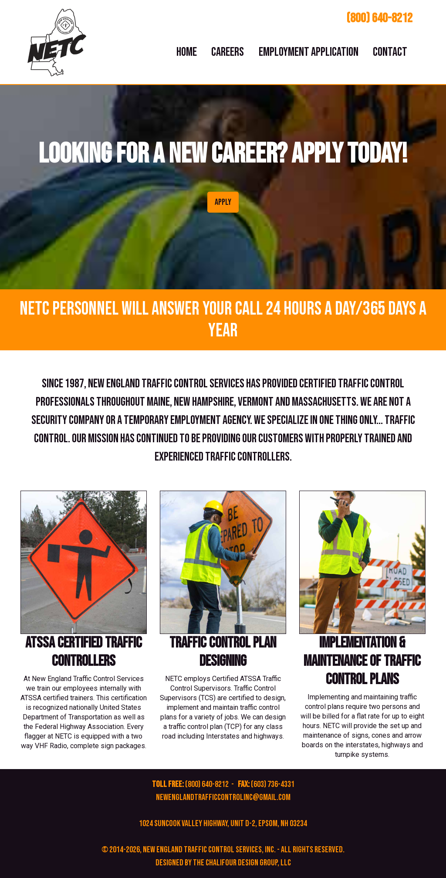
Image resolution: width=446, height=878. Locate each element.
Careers (227, 52)
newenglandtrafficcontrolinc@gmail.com (223, 797)
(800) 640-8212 (379, 18)
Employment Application (308, 52)
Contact (390, 52)
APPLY (223, 202)
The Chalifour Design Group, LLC (242, 863)
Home (186, 52)
